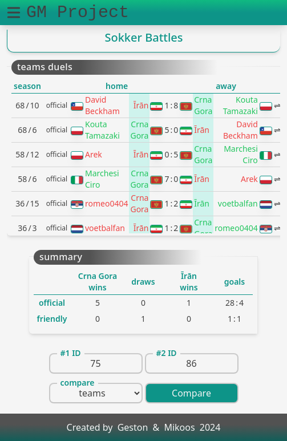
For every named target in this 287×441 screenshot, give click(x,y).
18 (171, 105)
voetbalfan (238, 203)
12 (171, 203)
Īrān (141, 105)
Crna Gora (203, 105)
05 (171, 154)
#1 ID (70, 352)
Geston (133, 427)
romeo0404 (106, 203)
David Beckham (102, 105)
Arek (93, 154)
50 (171, 129)
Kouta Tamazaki (240, 105)
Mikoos (179, 427)
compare (77, 382)
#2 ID (166, 352)
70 (171, 178)
